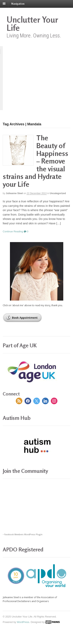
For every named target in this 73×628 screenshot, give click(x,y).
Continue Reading (13, 231)
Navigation (18, 3)
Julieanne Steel (14, 193)
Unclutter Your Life (32, 24)
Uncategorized (58, 193)
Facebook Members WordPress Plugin (23, 534)
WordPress (23, 622)
